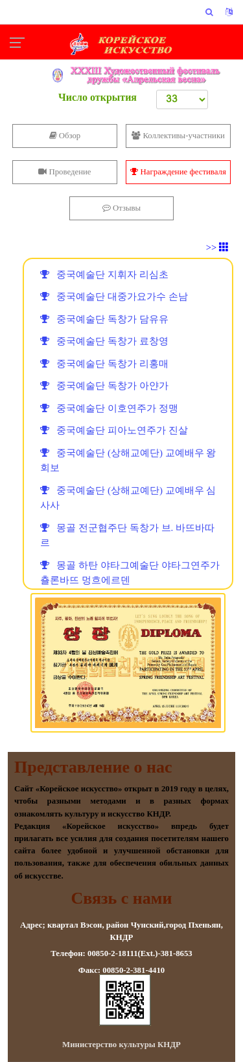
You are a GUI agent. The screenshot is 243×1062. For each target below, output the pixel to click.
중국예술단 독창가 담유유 (104, 319)
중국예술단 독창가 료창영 (104, 341)
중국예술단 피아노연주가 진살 (114, 430)
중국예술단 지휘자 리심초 (104, 274)
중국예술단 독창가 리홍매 (104, 364)
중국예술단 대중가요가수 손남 (114, 296)
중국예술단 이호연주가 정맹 (109, 408)
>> (217, 247)
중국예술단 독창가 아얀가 (104, 385)
